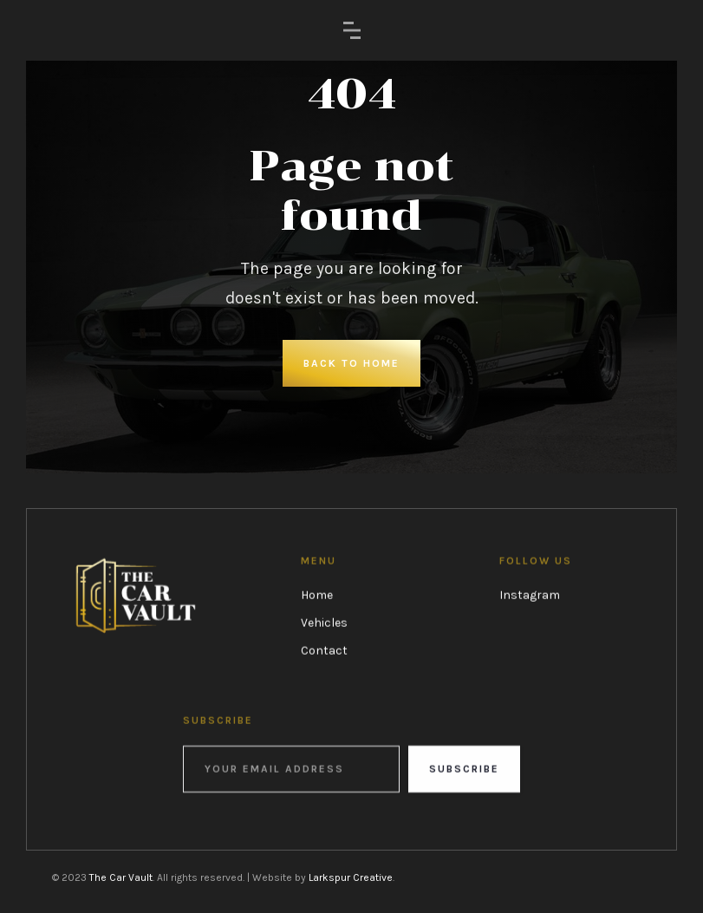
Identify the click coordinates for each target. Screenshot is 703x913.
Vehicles (324, 623)
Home (317, 595)
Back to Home (351, 363)
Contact (324, 650)
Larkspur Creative (351, 877)
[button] (352, 30)
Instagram (529, 595)
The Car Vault (121, 877)
